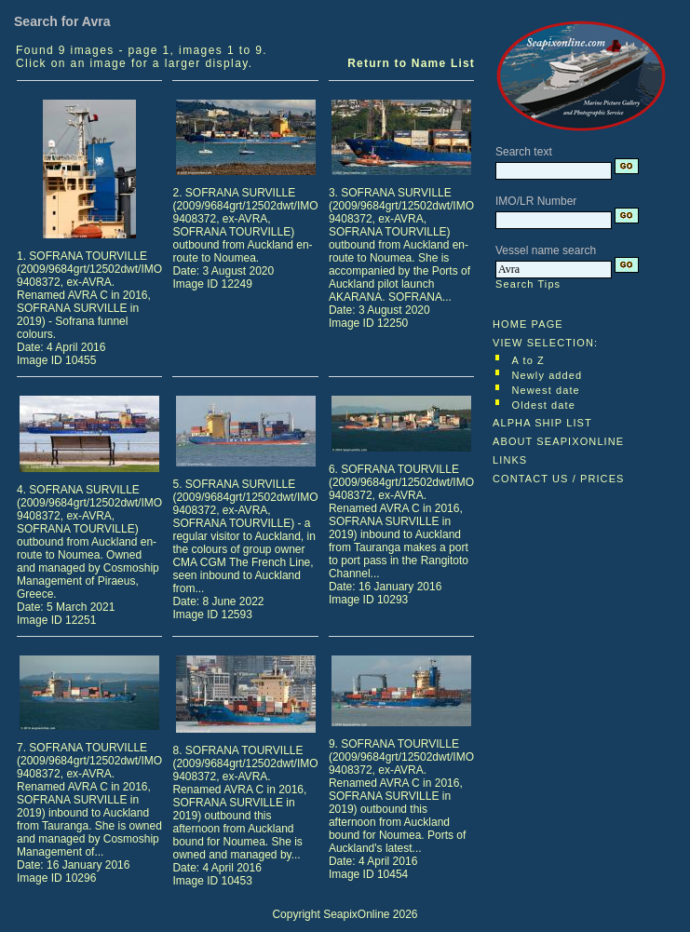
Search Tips (528, 284)
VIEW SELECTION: (545, 342)
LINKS (510, 460)
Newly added (547, 375)
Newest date (546, 390)
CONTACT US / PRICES (559, 478)
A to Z (528, 360)
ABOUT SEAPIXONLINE (558, 441)
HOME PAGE (528, 324)
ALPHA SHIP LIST (542, 422)
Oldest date (543, 405)
